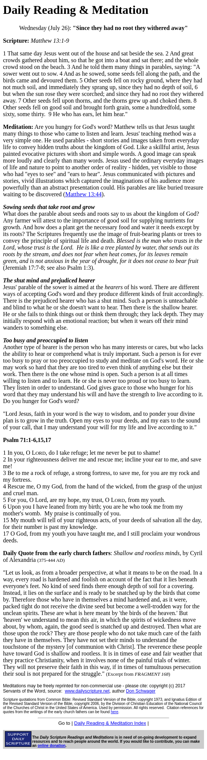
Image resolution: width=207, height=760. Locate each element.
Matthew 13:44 (83, 194)
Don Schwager (141, 691)
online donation (51, 746)
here (114, 712)
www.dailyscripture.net (87, 691)
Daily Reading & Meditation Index (110, 723)
